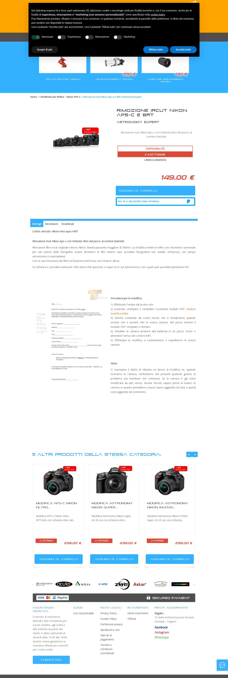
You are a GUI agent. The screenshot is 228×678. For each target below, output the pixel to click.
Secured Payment (171, 598)
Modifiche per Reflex (52, 96)
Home (33, 96)
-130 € (180, 74)
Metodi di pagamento (107, 637)
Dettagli (37, 224)
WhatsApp (162, 637)
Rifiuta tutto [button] (156, 49)
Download (67, 224)
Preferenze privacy (111, 624)
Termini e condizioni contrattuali (107, 649)
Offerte (132, 618)
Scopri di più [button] (44, 49)
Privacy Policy (108, 613)
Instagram (162, 632)
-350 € (128, 74)
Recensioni (51, 224)
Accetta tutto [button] (183, 49)
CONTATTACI (51, 659)
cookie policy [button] (158, 14)
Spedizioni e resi (110, 629)
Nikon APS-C (74, 96)
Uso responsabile (83, 613)
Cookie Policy (108, 618)
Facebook (161, 627)
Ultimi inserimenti (138, 613)
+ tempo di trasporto (155, 160)
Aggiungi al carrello (56, 558)
